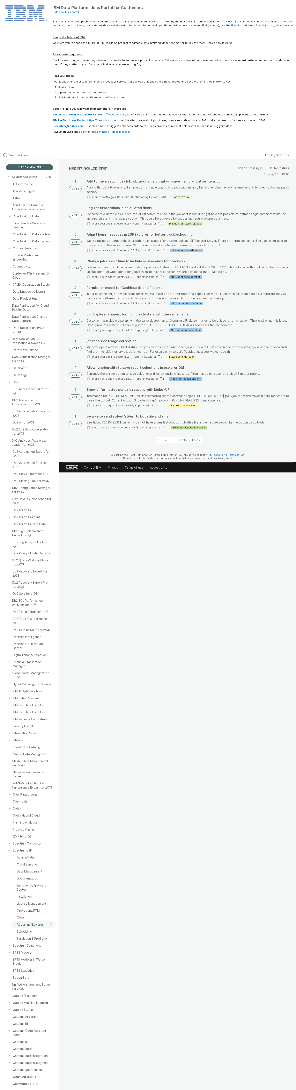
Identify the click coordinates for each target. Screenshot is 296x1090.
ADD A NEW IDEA (29, 167)
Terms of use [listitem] (134, 467)
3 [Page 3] (172, 440)
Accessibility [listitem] (158, 467)
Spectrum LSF (125, 197)
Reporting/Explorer (148, 197)
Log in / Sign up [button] (277, 155)
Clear (49, 176)
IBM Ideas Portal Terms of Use (226, 454)
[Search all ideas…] (34, 155)
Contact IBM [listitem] (92, 467)
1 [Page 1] (159, 440)
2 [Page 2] (165, 440)
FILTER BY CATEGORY (22, 176)
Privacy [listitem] (113, 467)
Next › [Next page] (182, 440)
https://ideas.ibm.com (280, 25)
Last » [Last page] (196, 440)
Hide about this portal (66, 12)
